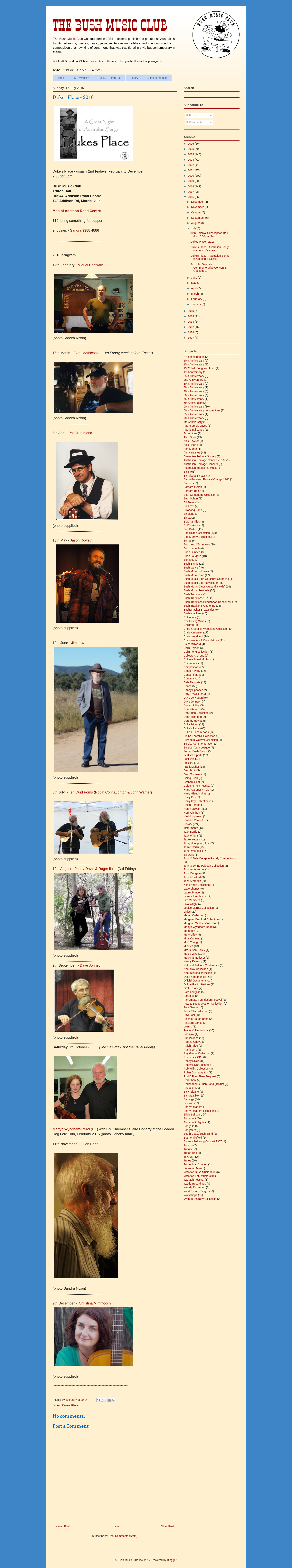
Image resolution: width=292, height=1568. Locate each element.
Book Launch (192, 548)
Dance (188, 686)
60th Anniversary (194, 406)
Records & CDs (193, 1057)
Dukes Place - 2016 (202, 241)
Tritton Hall (190, 1152)
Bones (188, 540)
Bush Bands (191, 563)
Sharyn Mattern (193, 1106)
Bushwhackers (193, 613)
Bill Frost (189, 506)
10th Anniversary (194, 360)
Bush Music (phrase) (196, 571)
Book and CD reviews (197, 544)
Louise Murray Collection (199, 907)
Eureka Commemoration (198, 743)
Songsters (190, 1130)
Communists (191, 663)
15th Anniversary (194, 364)
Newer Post (63, 1526)
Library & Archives (195, 896)
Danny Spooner (193, 690)
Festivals (189, 758)
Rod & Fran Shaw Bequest (200, 1076)
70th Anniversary (194, 418)
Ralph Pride (191, 1045)
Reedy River (191, 1060)
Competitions (192, 667)
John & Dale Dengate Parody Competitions (210, 858)
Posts (191, 115)
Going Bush (191, 778)
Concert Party (192, 670)
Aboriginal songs (194, 429)
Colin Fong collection (196, 651)
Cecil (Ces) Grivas (195, 621)
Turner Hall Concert (196, 1164)
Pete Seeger (191, 1007)
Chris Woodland (193, 636)
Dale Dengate (192, 682)
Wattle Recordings (195, 1183)
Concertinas (191, 674)
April (194, 288)
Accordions (190, 433)
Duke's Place (70, 1405)
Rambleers (190, 1049)
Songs (188, 1126)
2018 (191, 186)
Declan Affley (192, 705)
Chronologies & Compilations (201, 640)
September (198, 217)
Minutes (188, 946)
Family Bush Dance (195, 751)
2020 (191, 175)
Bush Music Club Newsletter (201, 582)
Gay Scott (190, 770)
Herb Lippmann (193, 816)
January (196, 304)
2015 (191, 310)
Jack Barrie (190, 831)
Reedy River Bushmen (197, 1064)
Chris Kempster (193, 632)
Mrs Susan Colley (194, 950)
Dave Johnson (192, 701)
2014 (191, 316)
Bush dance (191, 567)
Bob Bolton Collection (197, 532)
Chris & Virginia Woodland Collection (206, 628)
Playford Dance (193, 1022)
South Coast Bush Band (198, 1133)
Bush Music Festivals (196, 590)
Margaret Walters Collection (200, 923)
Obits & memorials (195, 976)
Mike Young (191, 942)
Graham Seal (192, 782)
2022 (191, 164)
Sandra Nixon (192, 1095)
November (197, 207)
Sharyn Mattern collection (199, 1110)
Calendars (190, 617)
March (195, 293)
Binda (187, 517)
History (134, 77)
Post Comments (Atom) (123, 1535)
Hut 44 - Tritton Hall (109, 77)
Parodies (189, 995)
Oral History (191, 988)
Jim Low (77, 643)
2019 (191, 181)
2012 (191, 326)
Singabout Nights (194, 1122)
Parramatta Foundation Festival (203, 999)
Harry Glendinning (195, 793)
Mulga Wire (191, 953)
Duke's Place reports (196, 732)
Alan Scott (190, 437)
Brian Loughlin (192, 556)
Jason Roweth (81, 540)
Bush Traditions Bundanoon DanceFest (207, 602)
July (194, 228)
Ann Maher (190, 448)
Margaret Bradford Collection (201, 919)
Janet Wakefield (193, 850)
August (195, 223)
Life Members (192, 900)
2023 (191, 159)
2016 (191, 197)
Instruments (191, 827)
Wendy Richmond (194, 1187)
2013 (191, 321)
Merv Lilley (190, 934)
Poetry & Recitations (196, 1030)
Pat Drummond (80, 433)
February (197, 298)
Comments (194, 122)
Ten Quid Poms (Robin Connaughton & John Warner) (110, 792)
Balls (187, 471)
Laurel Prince (192, 892)
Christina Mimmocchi (95, 1303)
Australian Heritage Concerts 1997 (205, 460)
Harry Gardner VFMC (197, 789)
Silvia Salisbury (193, 1114)
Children (189, 624)
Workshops (190, 1195)
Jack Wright (191, 835)
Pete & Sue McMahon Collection (203, 1003)
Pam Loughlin (192, 992)
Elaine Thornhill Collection (199, 736)
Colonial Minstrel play (197, 659)
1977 (191, 337)
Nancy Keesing (193, 961)
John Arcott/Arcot (194, 869)
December (197, 201)
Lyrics (187, 911)
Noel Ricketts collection (198, 972)
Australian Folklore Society (200, 456)
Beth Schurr (191, 498)
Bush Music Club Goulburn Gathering (206, 578)
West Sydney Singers (197, 1191)
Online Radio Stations (197, 984)
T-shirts (188, 1145)
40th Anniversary (194, 391)
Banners (189, 483)
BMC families (192, 521)
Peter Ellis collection (196, 1011)
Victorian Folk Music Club (199, 1176)
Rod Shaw (190, 1080)
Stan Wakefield (193, 1137)
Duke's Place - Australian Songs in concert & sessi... (209, 249)
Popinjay (189, 1034)
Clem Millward (192, 644)
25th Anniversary (194, 376)
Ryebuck (189, 1087)
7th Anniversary (193, 422)
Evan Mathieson (86, 353)
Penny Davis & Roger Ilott (95, 869)
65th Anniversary (194, 414)
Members (189, 930)
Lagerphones (192, 888)
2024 (191, 154)
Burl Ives (189, 559)
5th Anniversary (193, 402)
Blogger (171, 1560)
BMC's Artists (192, 525)
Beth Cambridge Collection (200, 494)
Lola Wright (191, 904)
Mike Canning (192, 938)
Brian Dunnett (192, 552)
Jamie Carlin (191, 847)
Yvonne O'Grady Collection (200, 1198)
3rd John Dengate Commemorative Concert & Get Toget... (208, 268)
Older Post (167, 1526)
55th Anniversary (194, 398)
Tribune (188, 1149)
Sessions (189, 1103)
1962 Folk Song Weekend (199, 368)
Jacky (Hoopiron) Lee (197, 843)
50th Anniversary (194, 395)
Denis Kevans (192, 709)
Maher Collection (194, 915)
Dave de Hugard (194, 697)
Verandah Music (193, 1168)
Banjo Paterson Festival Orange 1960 (206, 479)
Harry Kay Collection (196, 801)
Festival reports (193, 755)
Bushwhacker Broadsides (199, 609)
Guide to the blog (156, 77)
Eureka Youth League (197, 747)
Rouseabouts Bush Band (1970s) (204, 1084)
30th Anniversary (194, 383)
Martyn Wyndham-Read (71, 1129)
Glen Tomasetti (193, 774)
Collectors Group (194, 655)
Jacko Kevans (192, 839)
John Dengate (192, 873)
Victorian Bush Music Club (200, 1172)
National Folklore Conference (201, 965)
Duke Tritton (191, 724)
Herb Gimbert (192, 812)
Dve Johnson (91, 965)
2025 (191, 148)
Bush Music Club (71, 38)
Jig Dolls (189, 854)
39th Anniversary (194, 387)
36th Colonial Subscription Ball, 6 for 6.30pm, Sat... (209, 234)
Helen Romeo (192, 804)
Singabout (190, 1118)
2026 (191, 143)
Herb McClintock (194, 820)
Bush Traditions (193, 594)
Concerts (189, 678)
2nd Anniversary (193, 379)
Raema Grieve (192, 1041)
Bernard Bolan (192, 490)
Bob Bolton (190, 529)
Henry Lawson (192, 808)
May (194, 282)
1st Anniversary (193, 372)
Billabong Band (193, 510)
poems (188, 1026)
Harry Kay (190, 797)
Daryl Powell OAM (195, 693)
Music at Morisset (194, 957)
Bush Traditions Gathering (199, 605)
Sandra (75, 230)
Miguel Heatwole (90, 265)
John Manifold (192, 877)
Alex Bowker (191, 441)
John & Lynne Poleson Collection (204, 865)
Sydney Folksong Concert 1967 (203, 1141)
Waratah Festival (194, 1179)
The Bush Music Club (110, 25)
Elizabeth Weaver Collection (201, 739)
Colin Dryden (192, 648)
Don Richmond (193, 716)
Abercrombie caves (195, 425)
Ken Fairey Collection (197, 884)
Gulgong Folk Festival (197, 785)
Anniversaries (192, 452)
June (194, 277)
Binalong (189, 513)
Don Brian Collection (196, 712)
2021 (191, 170)
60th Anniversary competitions (202, 410)
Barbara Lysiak (193, 486)
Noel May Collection (196, 969)
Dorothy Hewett (193, 720)
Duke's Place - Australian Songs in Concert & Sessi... (209, 257)
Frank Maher (191, 766)
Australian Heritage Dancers (201, 464)
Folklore (188, 762)
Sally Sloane (191, 1091)
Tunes (187, 1160)
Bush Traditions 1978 (197, 598)
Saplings (189, 1099)
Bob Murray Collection (197, 536)
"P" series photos (194, 356)
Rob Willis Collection (196, 1068)
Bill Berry (189, 502)
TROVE (188, 1156)
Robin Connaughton (196, 1072)
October (196, 212)
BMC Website (80, 77)
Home (60, 77)
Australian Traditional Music (200, 467)
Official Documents (195, 980)
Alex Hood (190, 444)
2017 (191, 191)
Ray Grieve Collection (197, 1053)
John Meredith (192, 881)
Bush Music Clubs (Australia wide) (204, 586)
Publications (191, 1038)
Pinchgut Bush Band (196, 1018)
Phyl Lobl (189, 1015)
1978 (191, 332)
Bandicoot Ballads (195, 475)
